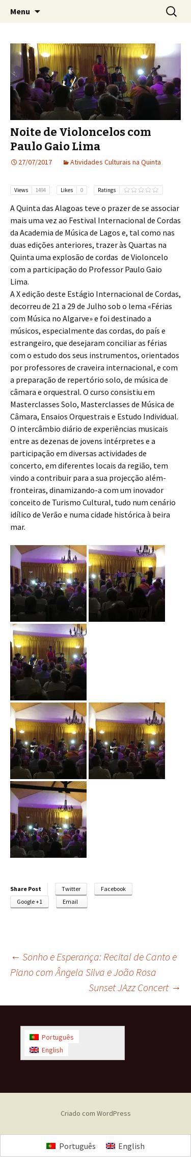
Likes (74, 190)
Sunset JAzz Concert (135, 987)
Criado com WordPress (96, 1113)
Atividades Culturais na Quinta (115, 162)
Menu (20, 11)
